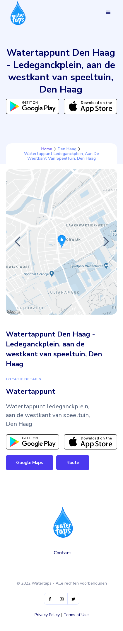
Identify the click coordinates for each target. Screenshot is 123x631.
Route (72, 462)
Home (46, 149)
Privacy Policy (47, 615)
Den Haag (67, 149)
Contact (62, 553)
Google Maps (29, 462)
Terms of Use (76, 615)
